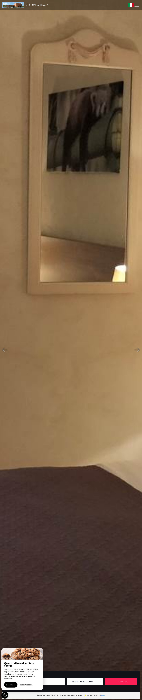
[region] (22, 669)
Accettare (10, 685)
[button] (37, 5)
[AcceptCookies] (4, 695)
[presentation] (4, 350)
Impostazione (26, 685)
